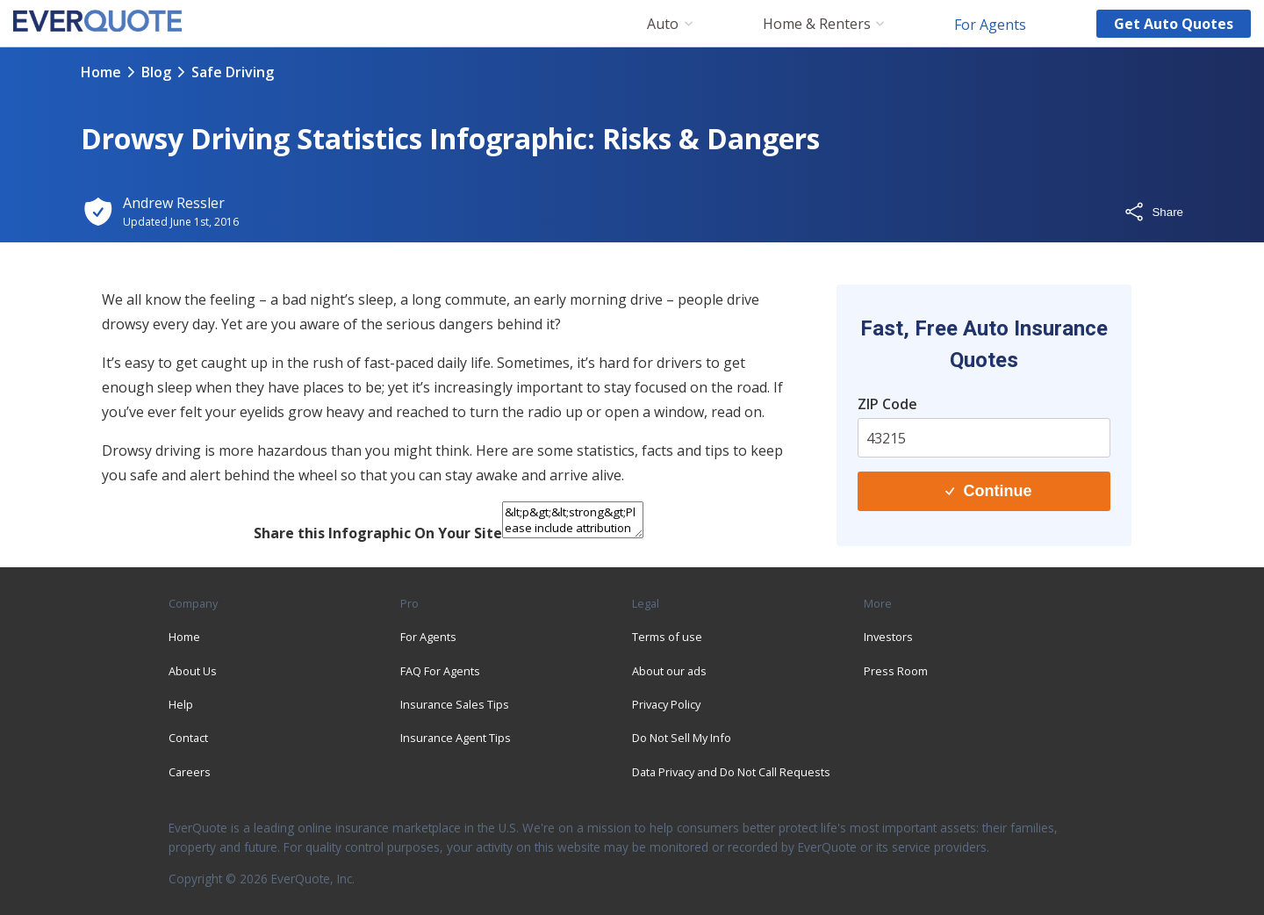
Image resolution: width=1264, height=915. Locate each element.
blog (156, 72)
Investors (888, 637)
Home (101, 72)
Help (181, 704)
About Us (193, 671)
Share (1153, 211)
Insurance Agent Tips (455, 738)
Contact (188, 738)
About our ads (669, 671)
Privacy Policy (666, 704)
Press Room (896, 671)
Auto (663, 24)
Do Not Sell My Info (681, 738)
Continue (988, 491)
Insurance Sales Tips (454, 704)
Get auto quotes (1173, 23)
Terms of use (667, 637)
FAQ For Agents (440, 671)
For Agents (990, 23)
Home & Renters (817, 24)
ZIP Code (887, 404)
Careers (190, 772)
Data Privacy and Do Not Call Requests (731, 772)
